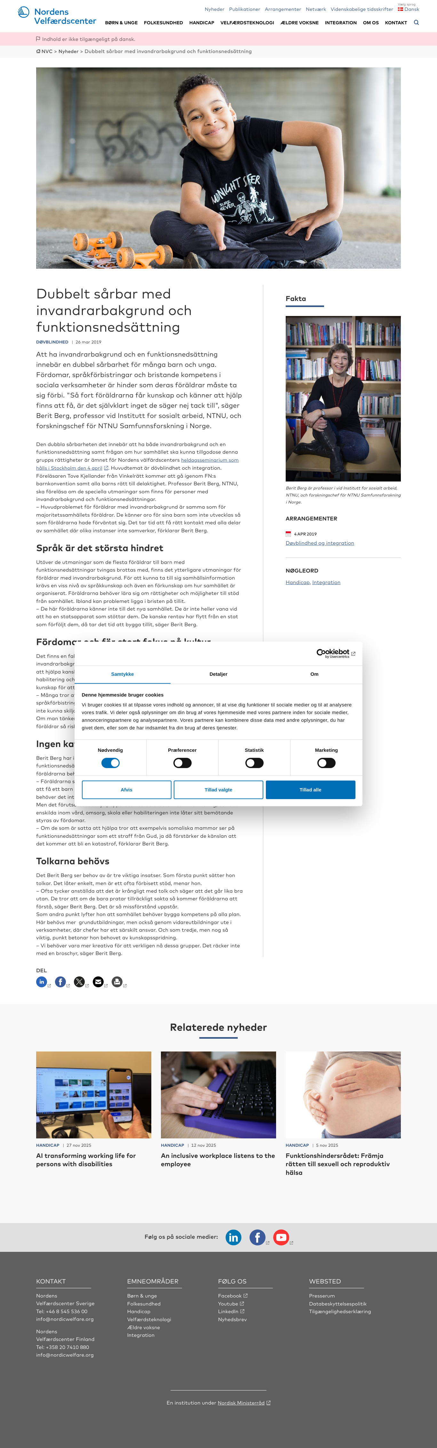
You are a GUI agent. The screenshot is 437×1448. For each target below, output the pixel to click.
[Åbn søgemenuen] (416, 22)
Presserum (322, 1294)
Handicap (201, 22)
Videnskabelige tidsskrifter (362, 8)
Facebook (230, 1294)
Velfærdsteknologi (247, 22)
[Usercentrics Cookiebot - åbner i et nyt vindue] (327, 653)
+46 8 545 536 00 (67, 1309)
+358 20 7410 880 (68, 1345)
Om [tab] (314, 674)
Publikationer (244, 8)
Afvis (126, 789)
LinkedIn (228, 1309)
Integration (341, 22)
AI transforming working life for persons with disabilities (90, 1158)
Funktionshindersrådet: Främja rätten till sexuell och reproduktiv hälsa (342, 1163)
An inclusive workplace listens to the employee (216, 1158)
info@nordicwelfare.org (66, 1317)
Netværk (316, 8)
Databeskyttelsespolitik (339, 1302)
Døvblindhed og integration (320, 541)
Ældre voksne (299, 22)
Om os (371, 22)
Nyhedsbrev (233, 1317)
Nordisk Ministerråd (241, 1401)
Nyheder (215, 8)
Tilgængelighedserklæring (341, 1309)
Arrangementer (283, 8)
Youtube (228, 1302)
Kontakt (396, 22)
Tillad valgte (218, 789)
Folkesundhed (163, 22)
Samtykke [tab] (122, 674)
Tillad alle (310, 789)
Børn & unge (121, 22)
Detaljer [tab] (218, 674)
